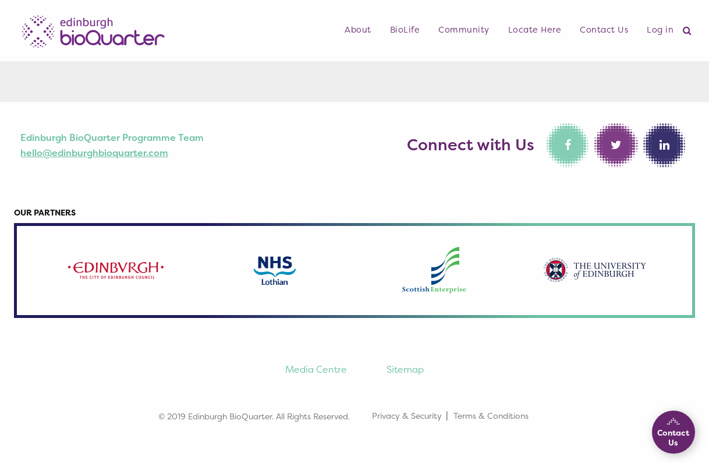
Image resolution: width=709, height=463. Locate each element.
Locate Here (535, 30)
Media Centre (316, 369)
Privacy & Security (407, 415)
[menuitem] (358, 30)
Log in (660, 30)
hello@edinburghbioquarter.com (94, 152)
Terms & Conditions (491, 415)
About (358, 30)
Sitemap (405, 369)
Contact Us (604, 30)
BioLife (405, 30)
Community (464, 30)
